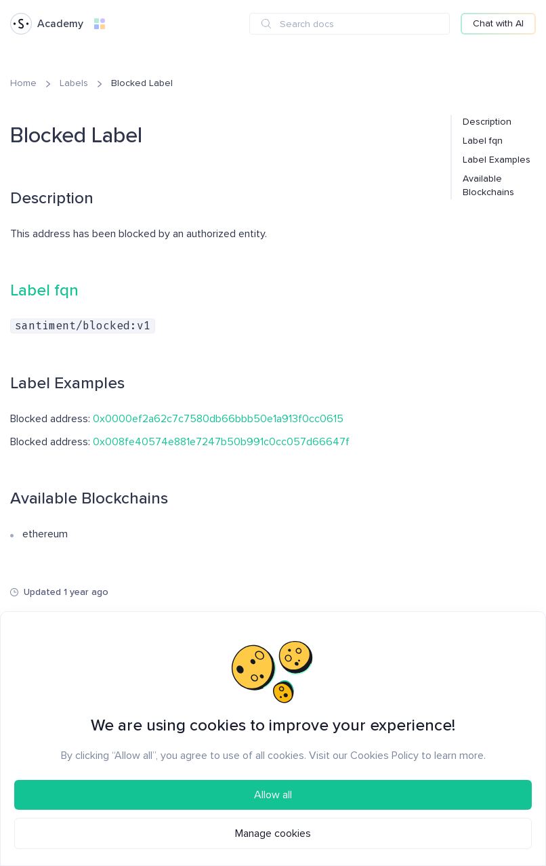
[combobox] (349, 24)
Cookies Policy (384, 755)
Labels (74, 83)
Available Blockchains (488, 185)
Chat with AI (498, 23)
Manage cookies (273, 833)
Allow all (273, 795)
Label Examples (496, 159)
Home (23, 83)
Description (487, 121)
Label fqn (483, 140)
